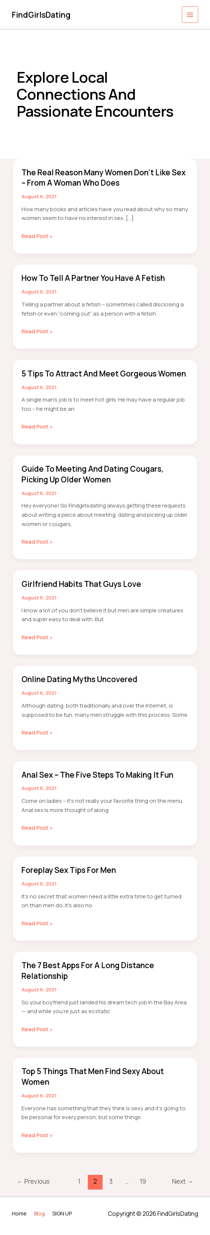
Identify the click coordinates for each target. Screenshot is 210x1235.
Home (19, 1213)
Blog (40, 1213)
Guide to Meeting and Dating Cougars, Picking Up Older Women (97, 484)
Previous (33, 1188)
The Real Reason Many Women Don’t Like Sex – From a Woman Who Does (101, 178)
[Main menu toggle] (190, 14)
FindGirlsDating (43, 14)
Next (182, 1188)
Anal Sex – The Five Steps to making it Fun (102, 782)
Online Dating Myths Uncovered (84, 688)
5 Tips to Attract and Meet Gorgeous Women (93, 378)
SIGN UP (63, 1213)
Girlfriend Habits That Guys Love (85, 593)
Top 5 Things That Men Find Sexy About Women (98, 1084)
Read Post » (37, 236)
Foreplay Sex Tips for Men (72, 878)
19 (143, 1188)
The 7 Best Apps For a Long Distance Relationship (91, 978)
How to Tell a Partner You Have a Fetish (97, 277)
